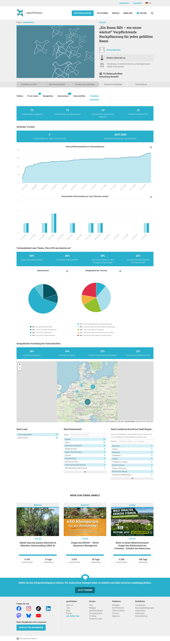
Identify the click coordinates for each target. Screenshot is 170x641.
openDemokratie (96, 610)
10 (104, 442)
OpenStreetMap (130, 421)
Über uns (70, 605)
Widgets (92, 608)
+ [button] (20, 364)
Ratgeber (116, 605)
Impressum (139, 613)
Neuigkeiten (48, 96)
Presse (69, 613)
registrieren (124, 3)
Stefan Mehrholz (113, 50)
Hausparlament (95, 613)
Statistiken (94, 96)
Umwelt (102, 22)
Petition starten (82, 13)
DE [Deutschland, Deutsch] (148, 3)
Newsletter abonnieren (31, 627)
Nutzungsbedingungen (144, 608)
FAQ (91, 605)
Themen (115, 613)
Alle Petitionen (118, 608)
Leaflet (99, 421)
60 (57, 438)
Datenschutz (140, 610)
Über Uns (127, 13)
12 (104, 439)
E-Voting (92, 616)
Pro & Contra (33, 95)
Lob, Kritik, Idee (72, 616)
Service (115, 13)
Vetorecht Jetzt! (95, 619)
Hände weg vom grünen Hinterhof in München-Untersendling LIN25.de (38, 544)
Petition (20, 96)
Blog (68, 610)
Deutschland (28, 22)
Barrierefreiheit (141, 616)
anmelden (137, 3)
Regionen (116, 616)
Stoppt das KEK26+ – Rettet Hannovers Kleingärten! (85, 544)
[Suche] (152, 13)
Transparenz (140, 605)
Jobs (68, 608)
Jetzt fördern (85, 590)
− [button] (20, 368)
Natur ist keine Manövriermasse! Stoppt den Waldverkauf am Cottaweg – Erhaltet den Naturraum (132, 545)
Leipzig (132, 505)
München (38, 505)
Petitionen (102, 13)
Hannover (85, 505)
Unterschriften (79, 96)
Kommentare (63, 95)
